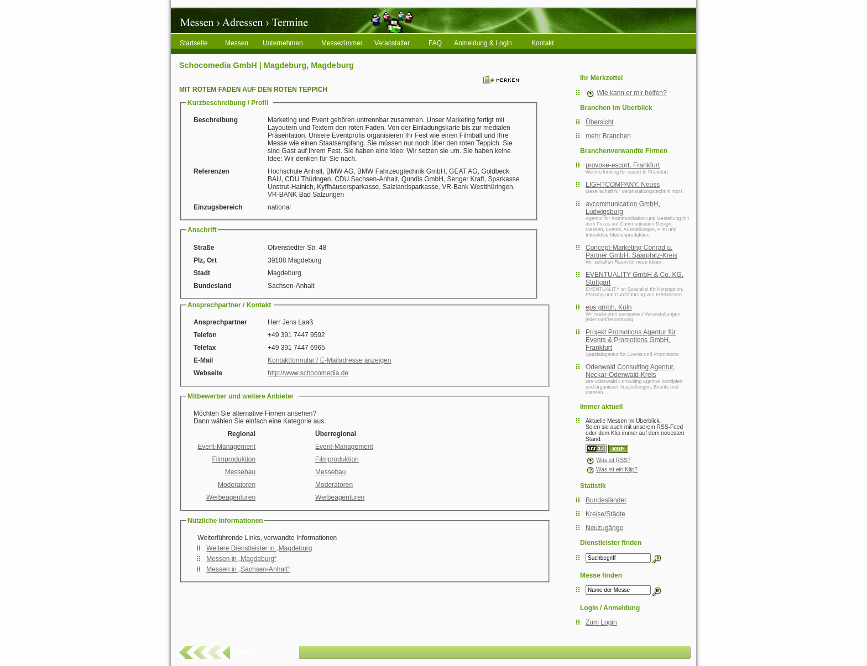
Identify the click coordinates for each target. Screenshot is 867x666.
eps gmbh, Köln (608, 307)
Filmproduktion (233, 459)
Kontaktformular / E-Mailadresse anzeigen (329, 360)
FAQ (435, 43)
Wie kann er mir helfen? (632, 93)
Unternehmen (283, 43)
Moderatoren (236, 485)
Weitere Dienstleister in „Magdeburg (259, 548)
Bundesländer (606, 500)
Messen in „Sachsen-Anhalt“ (248, 569)
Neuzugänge (604, 528)
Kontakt (542, 43)
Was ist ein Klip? (612, 469)
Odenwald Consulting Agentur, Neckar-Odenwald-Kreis (630, 371)
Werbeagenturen (230, 497)
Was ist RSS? (608, 460)
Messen (236, 43)
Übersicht (600, 122)
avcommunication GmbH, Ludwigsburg (623, 208)
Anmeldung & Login (483, 43)
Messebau (240, 472)
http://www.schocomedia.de (308, 373)
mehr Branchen (608, 136)
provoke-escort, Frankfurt (623, 165)
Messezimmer (342, 43)
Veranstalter (392, 43)
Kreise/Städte (605, 514)
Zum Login (601, 622)
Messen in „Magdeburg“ (241, 559)
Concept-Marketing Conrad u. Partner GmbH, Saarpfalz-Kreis (631, 251)
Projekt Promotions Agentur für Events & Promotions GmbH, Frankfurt (631, 340)
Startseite (194, 43)
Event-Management (226, 446)
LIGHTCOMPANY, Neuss (623, 184)
